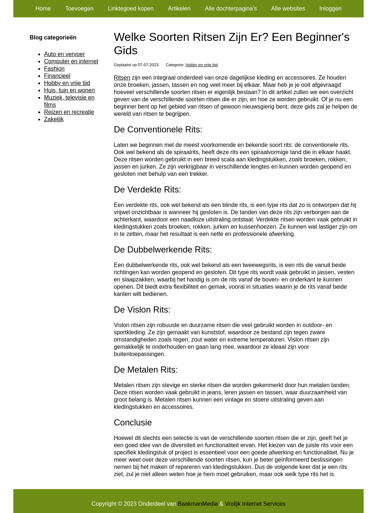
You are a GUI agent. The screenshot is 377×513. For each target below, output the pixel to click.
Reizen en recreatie (69, 112)
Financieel (57, 76)
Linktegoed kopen (130, 8)
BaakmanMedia (198, 504)
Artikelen (179, 8)
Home (43, 8)
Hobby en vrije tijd (202, 65)
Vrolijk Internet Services (255, 504)
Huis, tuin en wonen (69, 90)
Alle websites (288, 8)
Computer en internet (71, 61)
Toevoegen (79, 8)
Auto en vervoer (64, 54)
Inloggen (331, 8)
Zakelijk (54, 119)
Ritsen (122, 78)
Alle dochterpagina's (231, 8)
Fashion (54, 68)
